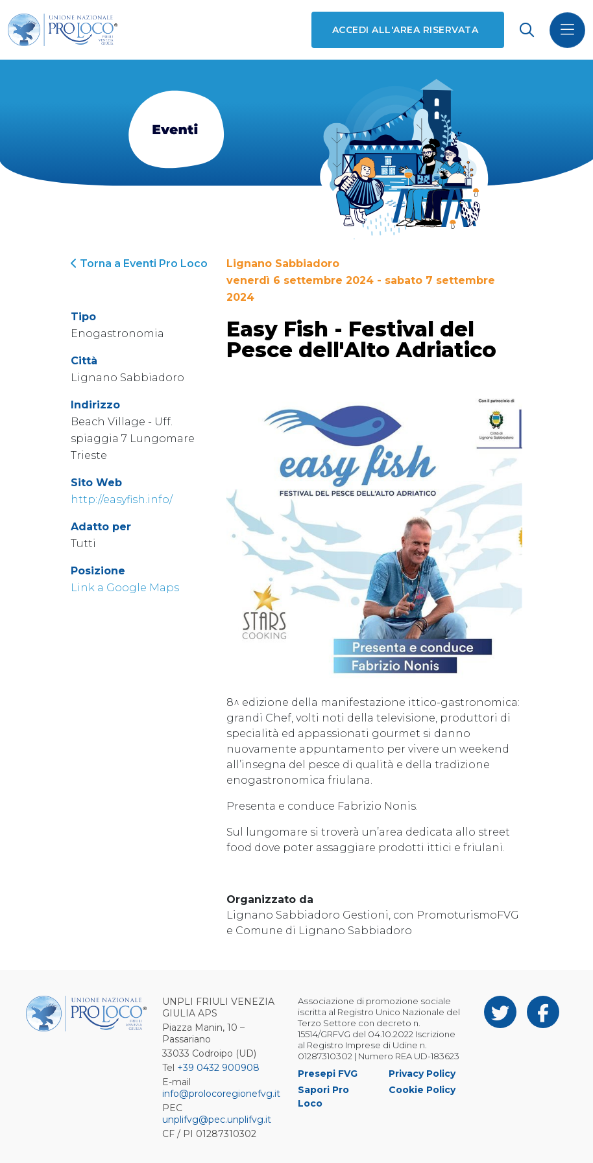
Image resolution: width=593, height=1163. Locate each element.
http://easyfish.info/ (122, 499)
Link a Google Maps (125, 588)
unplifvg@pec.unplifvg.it (216, 1119)
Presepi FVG (327, 1073)
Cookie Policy (422, 1090)
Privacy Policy (422, 1073)
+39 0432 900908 (218, 1068)
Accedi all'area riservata (405, 30)
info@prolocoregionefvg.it (221, 1093)
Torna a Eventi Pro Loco (139, 263)
